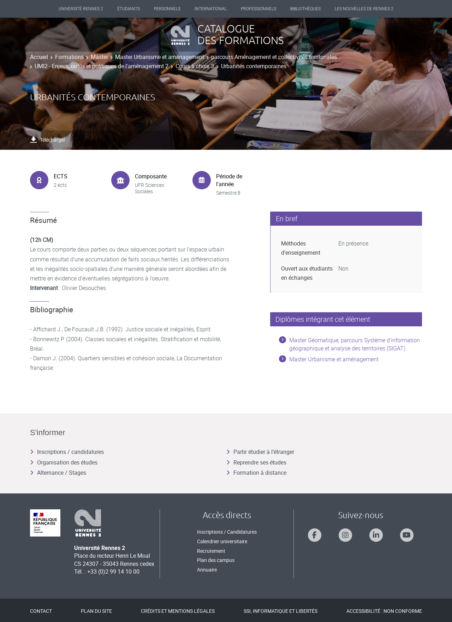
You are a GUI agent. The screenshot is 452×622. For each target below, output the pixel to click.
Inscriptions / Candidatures (227, 531)
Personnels (167, 8)
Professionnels (258, 8)
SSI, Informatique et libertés (280, 611)
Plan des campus (215, 560)
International (211, 8)
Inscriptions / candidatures (67, 452)
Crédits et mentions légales (178, 611)
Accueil (39, 57)
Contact (41, 611)
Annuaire (207, 569)
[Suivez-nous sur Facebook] (314, 535)
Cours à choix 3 (195, 66)
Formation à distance (256, 472)
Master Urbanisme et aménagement (159, 57)
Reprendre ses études (256, 462)
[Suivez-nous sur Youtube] (407, 535)
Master (99, 57)
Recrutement (211, 550)
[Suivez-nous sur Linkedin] (376, 535)
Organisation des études (63, 462)
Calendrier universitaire (222, 541)
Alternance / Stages (58, 472)
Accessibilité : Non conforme (384, 611)
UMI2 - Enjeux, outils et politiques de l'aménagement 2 (101, 66)
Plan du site (96, 611)
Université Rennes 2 (81, 8)
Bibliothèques (305, 8)
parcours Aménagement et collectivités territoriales (274, 57)
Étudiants (128, 8)
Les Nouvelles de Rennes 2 (364, 8)
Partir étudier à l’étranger (260, 452)
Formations (69, 57)
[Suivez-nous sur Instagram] (345, 535)
